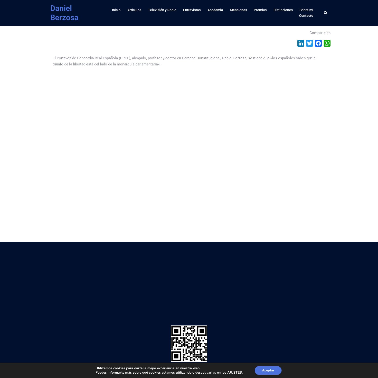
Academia (215, 10)
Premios (260, 10)
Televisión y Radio (162, 10)
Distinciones (283, 10)
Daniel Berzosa (64, 13)
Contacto (306, 16)
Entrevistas (192, 10)
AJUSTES (234, 372)
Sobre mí (306, 10)
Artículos (134, 10)
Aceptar (268, 370)
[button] (326, 13)
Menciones (238, 10)
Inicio (116, 10)
